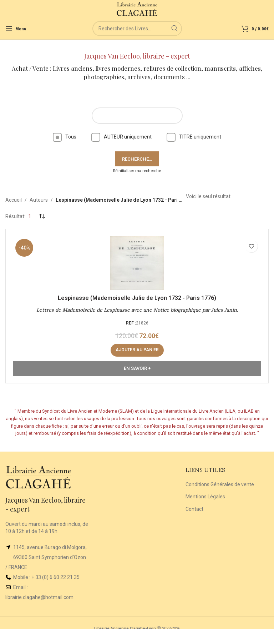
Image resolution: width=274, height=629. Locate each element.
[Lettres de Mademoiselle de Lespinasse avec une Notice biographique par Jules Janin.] (137, 263)
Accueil (13, 200)
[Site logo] (137, 8)
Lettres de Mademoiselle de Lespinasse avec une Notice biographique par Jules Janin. (137, 310)
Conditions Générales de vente (220, 484)
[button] (137, 350)
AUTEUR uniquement (121, 137)
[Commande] (41, 216)
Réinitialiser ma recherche (137, 170)
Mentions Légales (205, 496)
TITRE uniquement (194, 137)
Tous (64, 137)
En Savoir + (137, 368)
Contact (194, 509)
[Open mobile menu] (16, 28)
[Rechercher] (137, 28)
